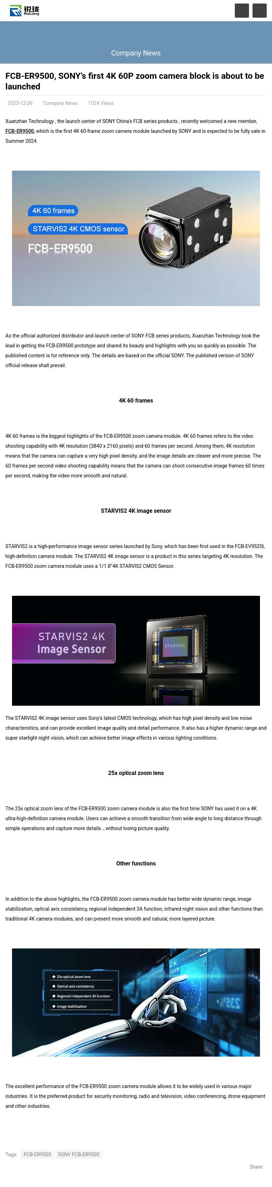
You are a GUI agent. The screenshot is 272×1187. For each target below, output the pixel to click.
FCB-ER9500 (19, 131)
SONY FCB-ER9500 (79, 1154)
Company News (136, 53)
